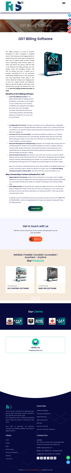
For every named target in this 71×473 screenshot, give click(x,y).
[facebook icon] (38, 458)
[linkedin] (45, 458)
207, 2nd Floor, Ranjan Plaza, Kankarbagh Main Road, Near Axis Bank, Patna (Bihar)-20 (50, 443)
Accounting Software (18, 288)
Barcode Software (47, 288)
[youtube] (55, 458)
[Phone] (68, 462)
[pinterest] (51, 458)
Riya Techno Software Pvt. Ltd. (32, 470)
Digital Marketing (42, 417)
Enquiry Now (35, 208)
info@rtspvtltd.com (46, 448)
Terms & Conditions (12, 452)
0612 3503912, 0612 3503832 (52, 454)
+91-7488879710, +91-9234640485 (51, 451)
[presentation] (33, 298)
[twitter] (41, 458)
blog (7, 446)
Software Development (44, 414)
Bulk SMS (39, 423)
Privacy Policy (10, 449)
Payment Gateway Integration (46, 429)
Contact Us (35, 239)
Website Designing (42, 410)
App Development (42, 420)
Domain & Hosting (42, 426)
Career (8, 443)
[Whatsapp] (68, 458)
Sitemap (8, 456)
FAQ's (7, 440)
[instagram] (48, 458)
